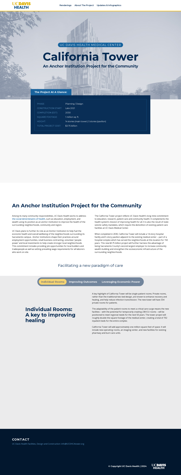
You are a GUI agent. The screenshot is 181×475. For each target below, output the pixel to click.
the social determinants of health (28, 219)
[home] (27, 5)
